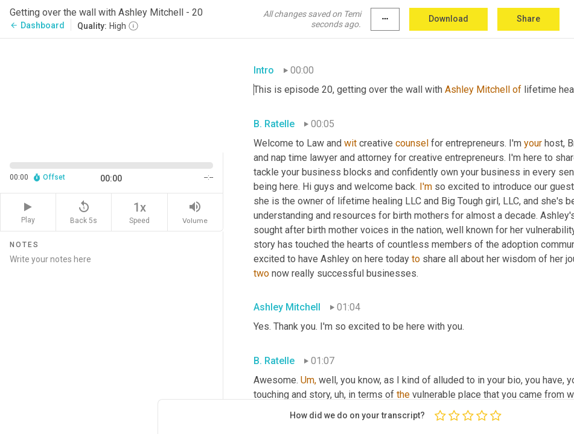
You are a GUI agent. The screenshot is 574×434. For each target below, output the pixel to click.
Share (528, 19)
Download (448, 19)
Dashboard (37, 25)
